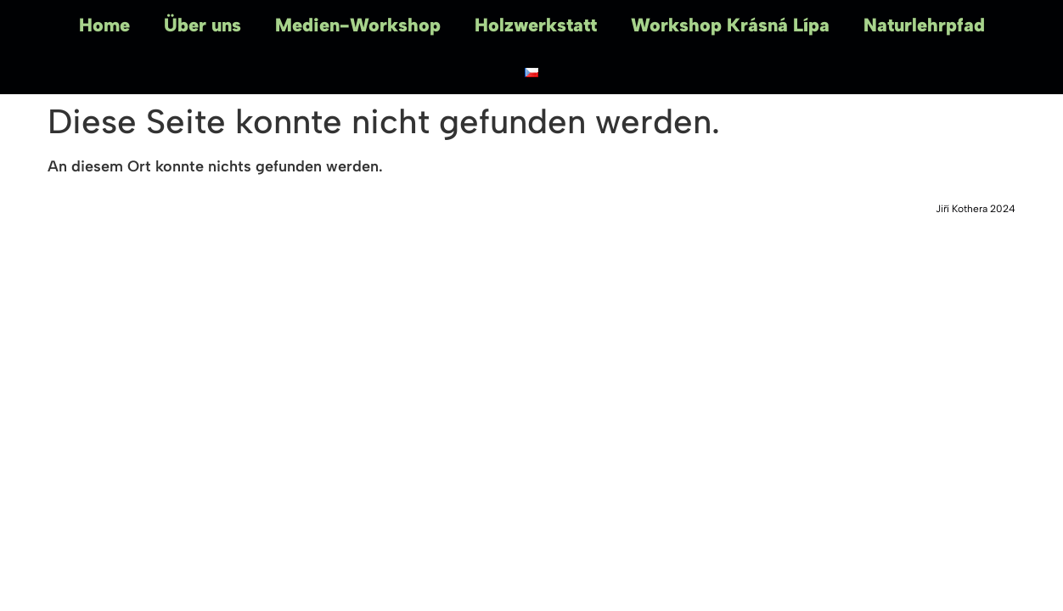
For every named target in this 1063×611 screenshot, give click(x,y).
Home (104, 25)
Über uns (202, 25)
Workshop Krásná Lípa (730, 25)
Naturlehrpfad (924, 25)
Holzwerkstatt (536, 25)
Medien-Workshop (358, 25)
